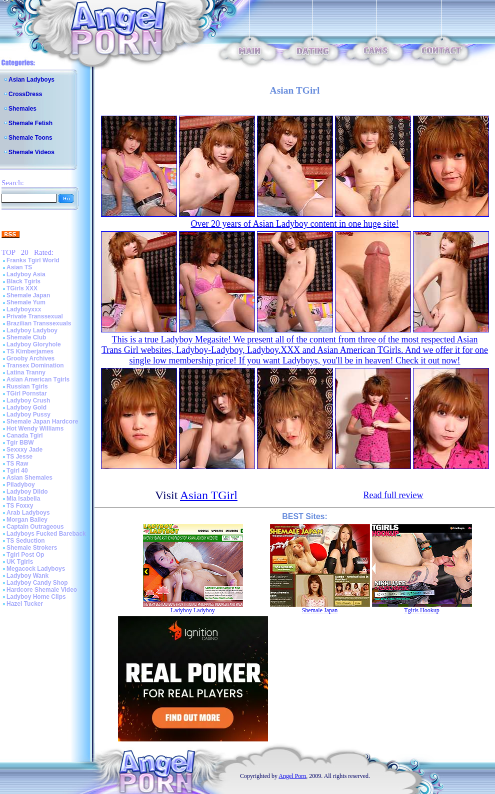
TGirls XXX (22, 288)
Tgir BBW (20, 442)
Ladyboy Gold (26, 407)
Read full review (394, 495)
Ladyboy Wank (27, 575)
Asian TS (19, 267)
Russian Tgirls (27, 386)
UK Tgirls (19, 561)
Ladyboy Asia (26, 274)
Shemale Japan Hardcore (42, 421)
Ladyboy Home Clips (36, 596)
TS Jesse (19, 456)
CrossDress (25, 94)
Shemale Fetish (30, 123)
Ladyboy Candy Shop (37, 582)
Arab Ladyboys (28, 512)
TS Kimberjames (30, 351)
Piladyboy (20, 484)
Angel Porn (292, 775)
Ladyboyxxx (23, 309)
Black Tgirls (23, 281)
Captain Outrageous (35, 526)
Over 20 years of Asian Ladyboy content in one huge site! (295, 224)
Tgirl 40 (17, 470)
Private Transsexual (34, 316)
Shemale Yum (26, 302)
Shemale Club (26, 337)
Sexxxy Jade (24, 449)
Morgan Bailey (27, 519)
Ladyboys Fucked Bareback (46, 533)
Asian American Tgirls (38, 379)
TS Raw (17, 463)
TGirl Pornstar (26, 393)
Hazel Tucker (24, 603)
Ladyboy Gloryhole (33, 344)
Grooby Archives (30, 358)
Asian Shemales (29, 477)
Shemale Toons (30, 137)
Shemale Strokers (31, 547)
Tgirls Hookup (421, 610)
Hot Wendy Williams (35, 428)
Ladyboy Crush (28, 400)
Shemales (22, 108)
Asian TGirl (209, 495)
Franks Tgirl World (33, 260)
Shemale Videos (31, 152)
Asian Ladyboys (31, 79)
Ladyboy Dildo (27, 491)
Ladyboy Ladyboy (32, 330)
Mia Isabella (23, 498)
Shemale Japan (28, 295)
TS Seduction (25, 540)
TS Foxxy (19, 505)
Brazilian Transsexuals (38, 323)
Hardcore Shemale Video (41, 589)
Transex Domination (35, 365)
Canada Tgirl (24, 435)
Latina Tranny (26, 372)
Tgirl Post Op (25, 554)
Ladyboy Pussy (28, 414)
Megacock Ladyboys (35, 568)
